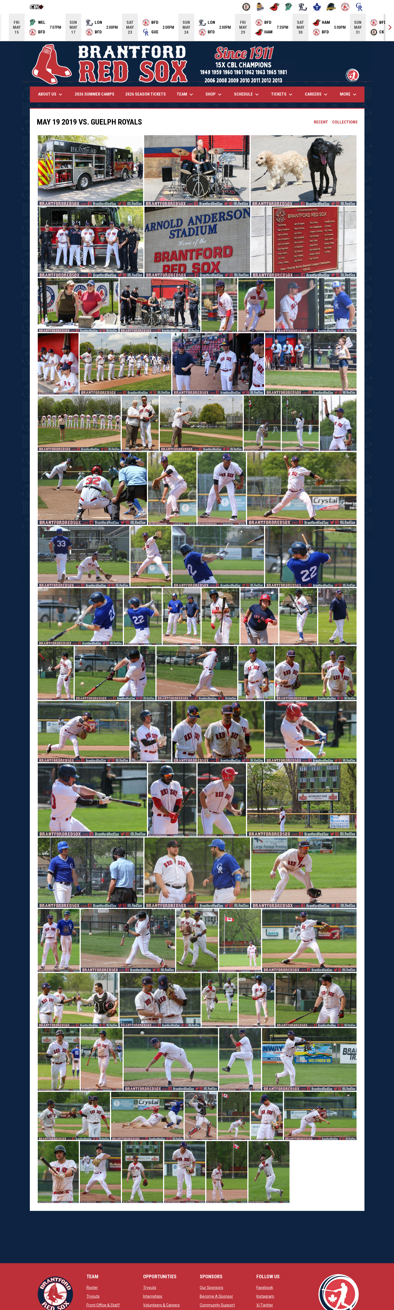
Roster (92, 1287)
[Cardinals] (275, 7)
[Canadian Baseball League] (39, 7)
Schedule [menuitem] (247, 94)
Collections (345, 122)
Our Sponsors (211, 1287)
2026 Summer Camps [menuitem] (94, 94)
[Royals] (359, 7)
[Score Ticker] (197, 27)
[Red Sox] (345, 7)
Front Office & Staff (103, 1305)
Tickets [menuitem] (282, 94)
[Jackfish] (289, 7)
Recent (321, 122)
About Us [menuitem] (51, 94)
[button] (90, 170)
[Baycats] (260, 7)
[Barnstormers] (246, 7)
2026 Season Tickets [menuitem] (145, 94)
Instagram (265, 1296)
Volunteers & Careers (161, 1305)
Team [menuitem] (186, 94)
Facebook (264, 1287)
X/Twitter (264, 1305)
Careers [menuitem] (317, 94)
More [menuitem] (349, 94)
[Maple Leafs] (317, 7)
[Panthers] (331, 7)
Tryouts (93, 1296)
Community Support (217, 1305)
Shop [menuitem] (214, 94)
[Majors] (303, 7)
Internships (152, 1296)
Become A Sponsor (216, 1296)
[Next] (389, 27)
